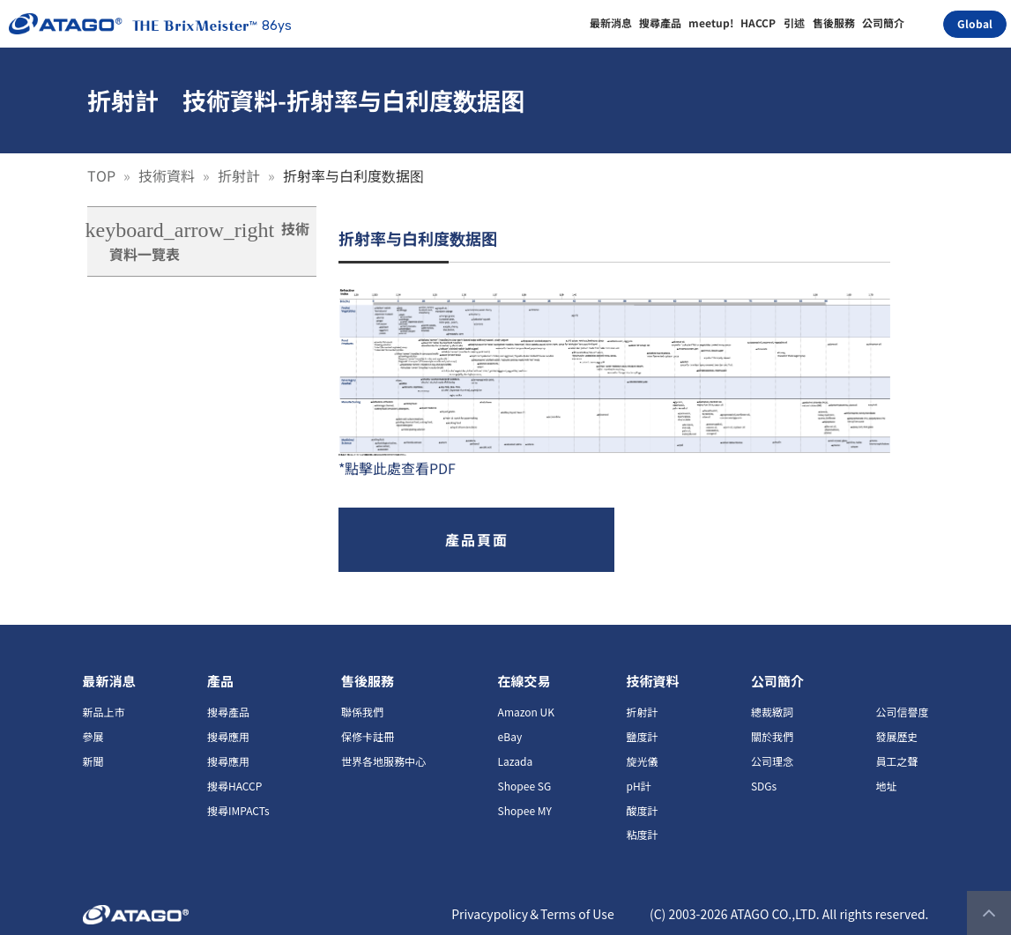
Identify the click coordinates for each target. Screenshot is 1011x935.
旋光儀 (642, 760)
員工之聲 (896, 760)
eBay (510, 736)
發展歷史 (896, 736)
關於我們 (772, 736)
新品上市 (104, 711)
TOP (103, 175)
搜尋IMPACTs (238, 810)
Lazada (515, 760)
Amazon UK (526, 711)
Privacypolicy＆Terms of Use (532, 914)
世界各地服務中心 (383, 760)
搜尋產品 (228, 711)
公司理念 (772, 760)
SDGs (764, 785)
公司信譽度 (901, 711)
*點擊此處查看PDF (397, 468)
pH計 (638, 785)
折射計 (241, 175)
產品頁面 (477, 539)
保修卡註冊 (367, 736)
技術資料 (168, 175)
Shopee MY (525, 810)
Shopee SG (525, 785)
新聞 (93, 760)
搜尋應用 (228, 736)
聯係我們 (362, 711)
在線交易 (524, 681)
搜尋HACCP (234, 785)
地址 (885, 785)
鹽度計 (642, 736)
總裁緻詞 (772, 711)
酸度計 (642, 810)
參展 (93, 736)
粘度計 (642, 834)
